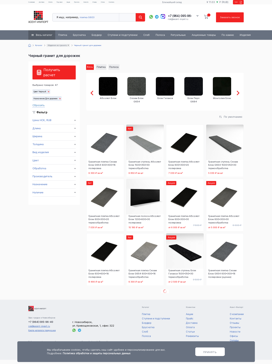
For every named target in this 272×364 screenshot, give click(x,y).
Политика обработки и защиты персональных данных (97, 353)
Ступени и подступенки (122, 38)
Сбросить (38, 108)
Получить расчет (51, 75)
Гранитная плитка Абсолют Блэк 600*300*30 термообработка (223, 223)
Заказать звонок (229, 20)
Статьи (137, 4)
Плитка (62, 38)
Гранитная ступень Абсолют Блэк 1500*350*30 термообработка (145, 169)
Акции (88, 4)
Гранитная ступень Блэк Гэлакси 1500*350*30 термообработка (182, 277)
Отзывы (125, 4)
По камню (228, 38)
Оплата (63, 4)
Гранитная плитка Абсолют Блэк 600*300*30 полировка (183, 223)
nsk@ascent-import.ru (178, 22)
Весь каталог (44, 38)
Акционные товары (204, 38)
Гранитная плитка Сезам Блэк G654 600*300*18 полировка (102, 169)
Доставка (50, 4)
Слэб (146, 38)
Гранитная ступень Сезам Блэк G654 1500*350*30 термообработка (223, 169)
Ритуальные (178, 38)
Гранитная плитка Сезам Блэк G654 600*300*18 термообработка (143, 277)
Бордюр (97, 38)
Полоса (160, 38)
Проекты (100, 4)
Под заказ (76, 4)
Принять (210, 352)
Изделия (245, 38)
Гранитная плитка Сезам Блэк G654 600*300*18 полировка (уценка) (222, 277)
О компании (34, 4)
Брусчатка (79, 38)
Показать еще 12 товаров (165, 296)
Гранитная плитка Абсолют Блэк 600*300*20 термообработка (104, 223)
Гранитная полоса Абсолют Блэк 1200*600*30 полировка (145, 223)
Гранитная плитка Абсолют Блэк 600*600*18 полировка (104, 277)
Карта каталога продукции (42, 334)
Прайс (234, 3)
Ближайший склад (169, 4)
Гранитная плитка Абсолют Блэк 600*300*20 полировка (183, 169)
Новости (113, 4)
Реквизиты (192, 340)
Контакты (150, 4)
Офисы (234, 340)
